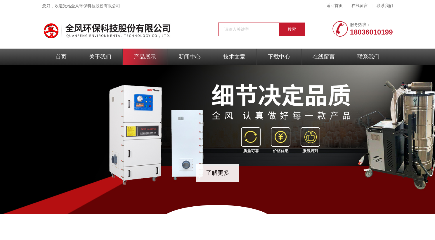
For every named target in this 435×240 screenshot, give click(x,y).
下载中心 (279, 57)
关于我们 (100, 57)
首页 (61, 57)
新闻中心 (189, 57)
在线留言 (359, 6)
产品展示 (145, 57)
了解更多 (217, 172)
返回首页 (334, 6)
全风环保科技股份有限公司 (95, 6)
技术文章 (234, 57)
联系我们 (385, 6)
